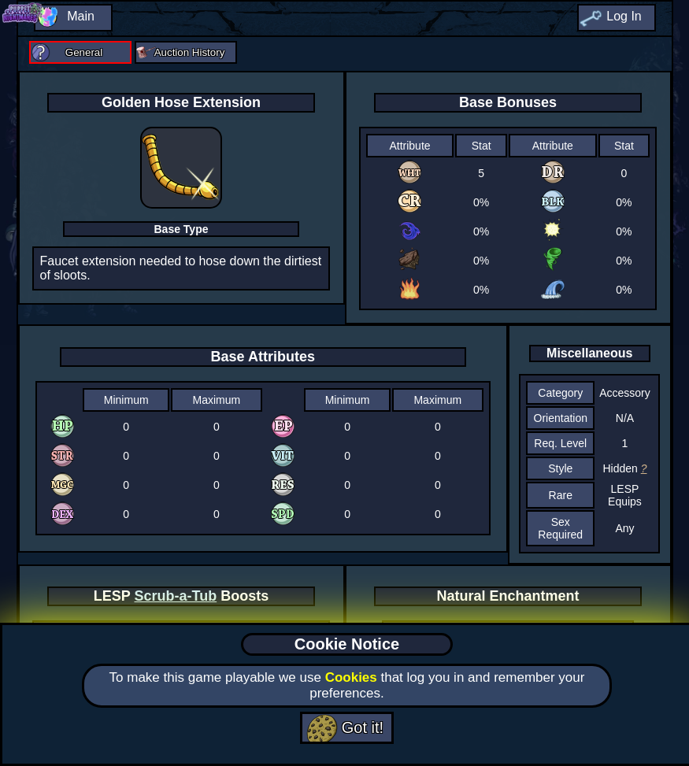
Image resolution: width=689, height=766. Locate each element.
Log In (623, 16)
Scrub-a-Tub (176, 596)
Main (80, 16)
